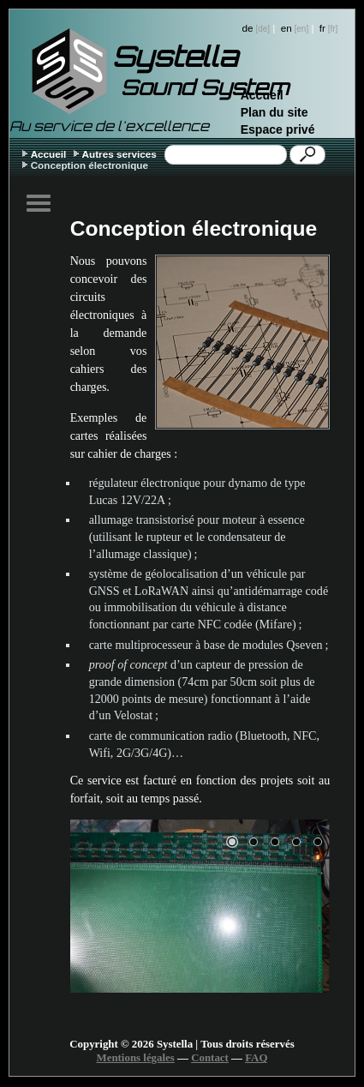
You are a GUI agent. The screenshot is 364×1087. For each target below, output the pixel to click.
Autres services (119, 153)
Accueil (262, 95)
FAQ (256, 1058)
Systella (174, 56)
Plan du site (274, 112)
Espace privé (278, 129)
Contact (210, 1058)
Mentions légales (136, 1058)
